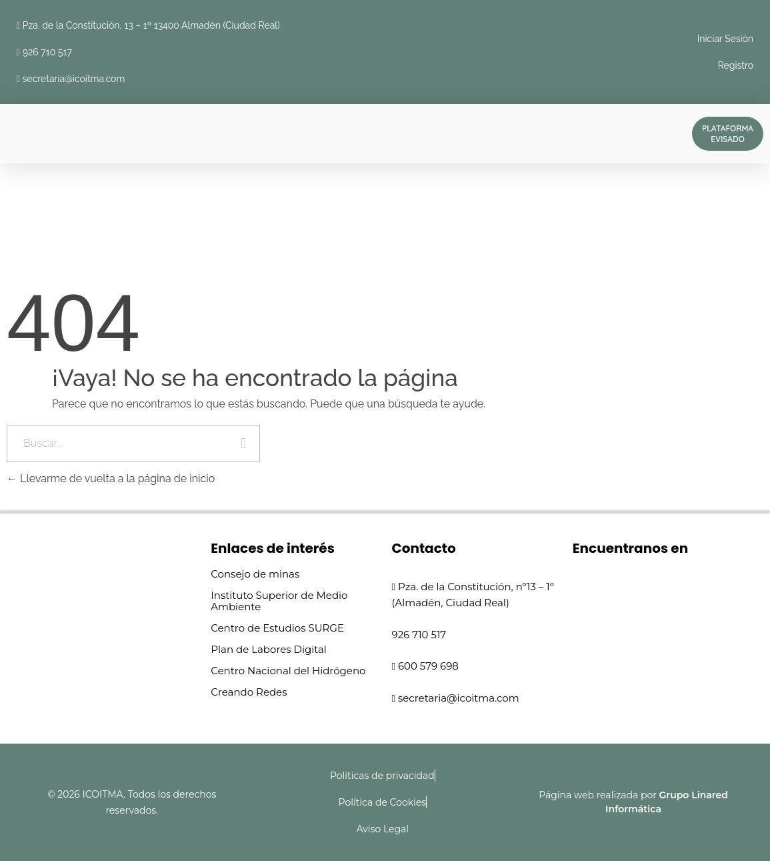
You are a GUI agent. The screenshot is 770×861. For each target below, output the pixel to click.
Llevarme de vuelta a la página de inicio (111, 478)
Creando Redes (249, 692)
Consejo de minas (255, 574)
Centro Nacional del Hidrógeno (288, 670)
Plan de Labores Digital (269, 649)
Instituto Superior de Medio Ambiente (279, 601)
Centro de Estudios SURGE (277, 628)
